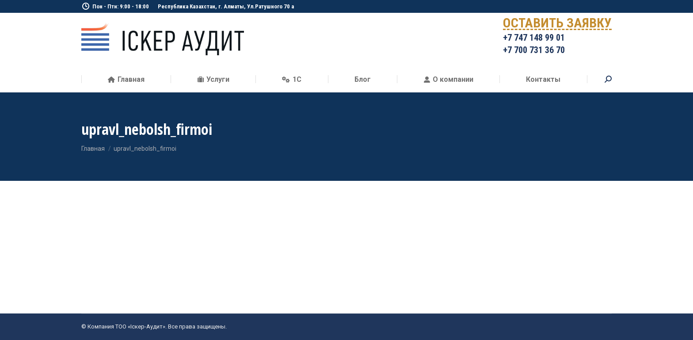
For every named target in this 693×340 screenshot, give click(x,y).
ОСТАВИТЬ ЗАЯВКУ (557, 24)
